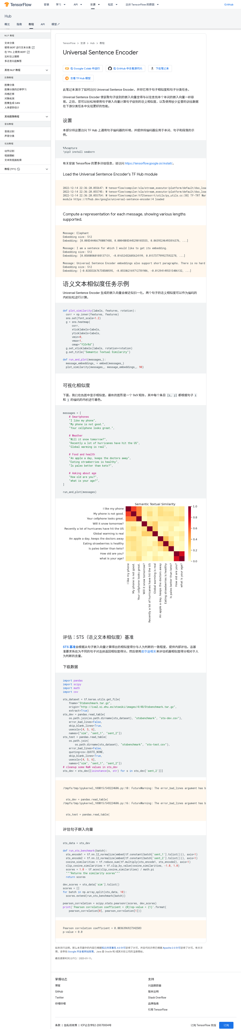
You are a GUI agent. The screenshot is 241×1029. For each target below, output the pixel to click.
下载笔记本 (159, 68)
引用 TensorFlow (158, 1009)
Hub (8, 16)
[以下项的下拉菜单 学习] (65, 4)
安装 (46, 4)
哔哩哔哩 (60, 1003)
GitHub (228, 4)
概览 (7, 24)
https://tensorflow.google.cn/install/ (148, 163)
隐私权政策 (70, 1025)
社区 (110, 4)
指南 (19, 24)
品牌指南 (153, 1003)
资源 (82, 43)
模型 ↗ (55, 24)
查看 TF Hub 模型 (78, 78)
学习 (58, 4)
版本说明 (153, 991)
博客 (57, 985)
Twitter (59, 997)
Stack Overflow (157, 997)
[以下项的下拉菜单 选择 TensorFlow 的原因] (158, 4)
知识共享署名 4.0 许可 (114, 947)
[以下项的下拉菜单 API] (82, 4)
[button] (22, 70)
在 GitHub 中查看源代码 (125, 68)
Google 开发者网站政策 (81, 951)
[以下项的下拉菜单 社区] (117, 4)
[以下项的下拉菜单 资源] (99, 4)
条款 (57, 1025)
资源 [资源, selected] (92, 4)
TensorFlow (69, 43)
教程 (102, 43)
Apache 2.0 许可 (172, 947)
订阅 (226, 1025)
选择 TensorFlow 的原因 (140, 4)
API (76, 4)
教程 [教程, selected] (31, 24)
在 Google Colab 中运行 (82, 68)
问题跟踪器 (154, 985)
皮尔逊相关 (148, 651)
